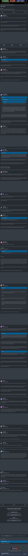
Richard (2, 8)
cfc (3, 471)
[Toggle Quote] (1, 59)
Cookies (19, 550)
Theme (9, 550)
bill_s (3, 406)
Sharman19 (4, 480)
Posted (5, 16)
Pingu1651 (4, 48)
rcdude (4, 380)
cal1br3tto (4, 442)
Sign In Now (14, 520)
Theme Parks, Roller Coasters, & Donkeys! (9, 9)
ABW (3, 284)
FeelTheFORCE (5, 94)
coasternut (4, 56)
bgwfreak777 (5, 15)
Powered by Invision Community (14, 551)
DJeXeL (4, 487)
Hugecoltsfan (5, 241)
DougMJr (4, 398)
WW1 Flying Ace (5, 171)
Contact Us (16, 550)
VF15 (3, 450)
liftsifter (4, 425)
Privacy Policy (12, 550)
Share (7, 535)
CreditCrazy (4, 69)
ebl (3, 193)
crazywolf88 (4, 149)
